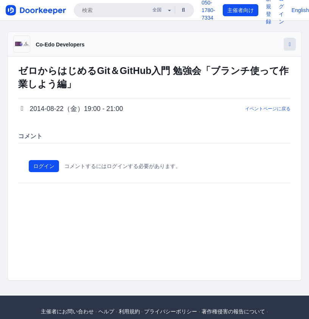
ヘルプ (106, 311)
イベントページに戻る (267, 108)
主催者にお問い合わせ (67, 311)
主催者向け (240, 10)
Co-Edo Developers (60, 45)
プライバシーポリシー (170, 311)
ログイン (43, 166)
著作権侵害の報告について (233, 311)
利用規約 (129, 311)
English (300, 10)
